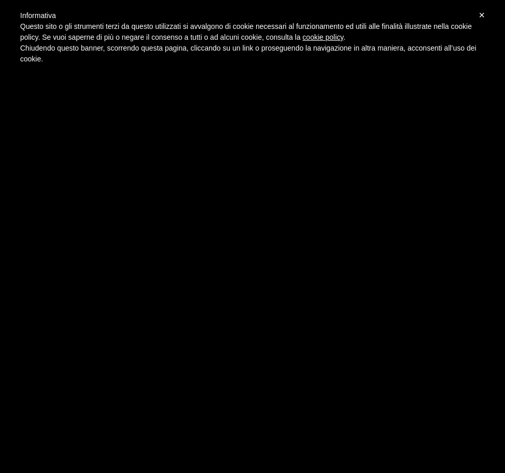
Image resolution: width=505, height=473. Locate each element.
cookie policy (323, 37)
